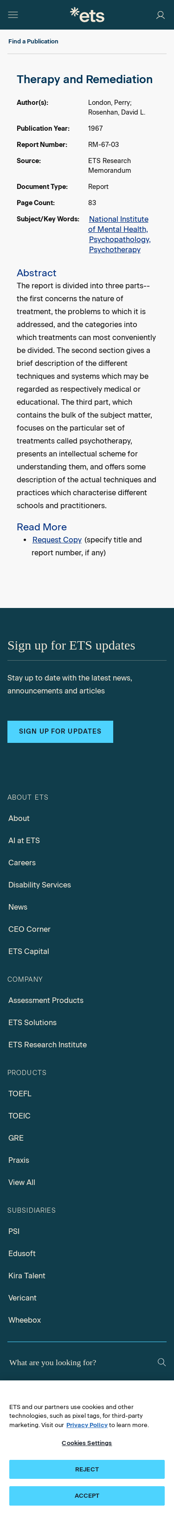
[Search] (162, 1362)
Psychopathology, (120, 239)
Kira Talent (26, 1275)
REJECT (87, 1469)
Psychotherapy (115, 249)
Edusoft (22, 1253)
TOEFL (20, 1093)
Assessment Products (46, 1000)
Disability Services (39, 885)
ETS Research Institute (47, 1044)
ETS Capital (28, 951)
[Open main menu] (13, 14)
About (19, 818)
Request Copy (57, 539)
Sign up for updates (60, 731)
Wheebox (24, 1320)
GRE (16, 1138)
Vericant (22, 1298)
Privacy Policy (87, 1425)
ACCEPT (87, 1495)
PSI (13, 1231)
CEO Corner (29, 929)
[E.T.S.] (87, 14)
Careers (22, 862)
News (17, 907)
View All (21, 1182)
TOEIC (19, 1116)
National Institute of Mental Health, (118, 224)
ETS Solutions (32, 1022)
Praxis (18, 1160)
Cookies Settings (87, 1443)
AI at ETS (24, 840)
